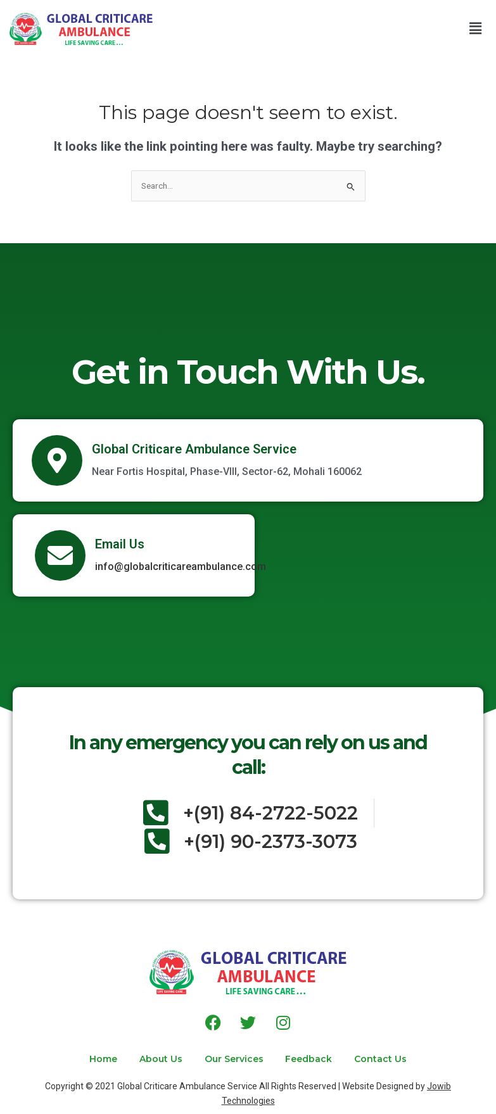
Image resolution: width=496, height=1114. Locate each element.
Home (102, 1059)
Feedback (309, 1059)
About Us (160, 1059)
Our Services (234, 1059)
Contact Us (382, 1059)
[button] (475, 28)
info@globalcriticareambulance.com (180, 566)
